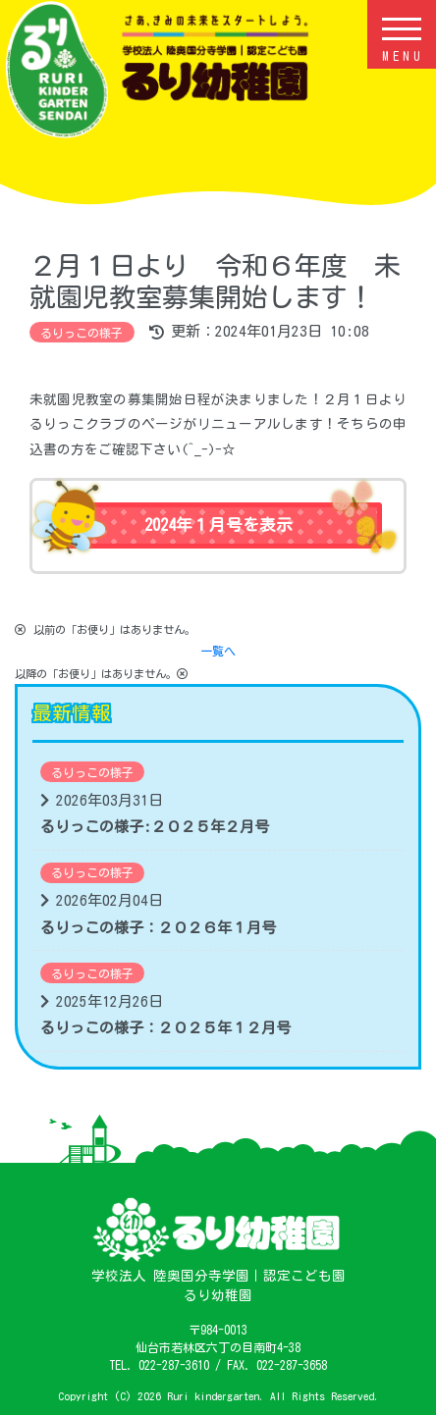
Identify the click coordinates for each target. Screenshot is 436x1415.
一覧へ (218, 650)
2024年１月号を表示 (218, 524)
